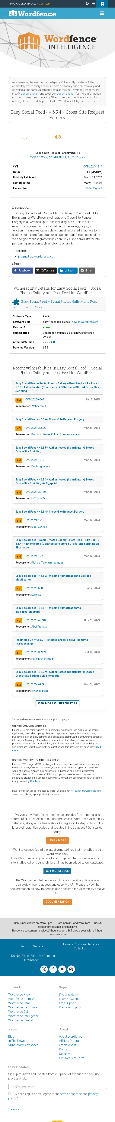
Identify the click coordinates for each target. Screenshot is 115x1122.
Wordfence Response (22, 1007)
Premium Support (70, 1007)
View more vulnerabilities (57, 703)
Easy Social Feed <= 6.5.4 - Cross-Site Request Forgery (49, 511)
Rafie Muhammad (42, 658)
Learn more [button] (57, 840)
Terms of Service (32, 946)
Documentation (69, 994)
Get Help (44, 3)
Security (64, 1054)
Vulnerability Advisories (23, 1045)
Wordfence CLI (18, 1011)
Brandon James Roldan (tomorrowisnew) (56, 434)
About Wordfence (70, 1036)
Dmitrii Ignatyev (40, 466)
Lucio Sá (36, 594)
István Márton (39, 690)
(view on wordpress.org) (85, 321)
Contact (64, 1049)
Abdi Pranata (39, 626)
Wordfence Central (20, 1020)
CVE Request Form (71, 1058)
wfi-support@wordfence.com (86, 790)
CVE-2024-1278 (34, 556)
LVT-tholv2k (38, 498)
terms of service (71, 1094)
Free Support (67, 1003)
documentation (30, 93)
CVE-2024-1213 (34, 520)
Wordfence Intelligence (23, 1016)
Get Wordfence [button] (57, 871)
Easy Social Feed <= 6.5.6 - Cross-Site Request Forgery (49, 419)
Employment (67, 1045)
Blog (11, 1036)
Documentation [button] (57, 901)
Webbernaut (38, 406)
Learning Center (69, 999)
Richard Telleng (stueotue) (47, 562)
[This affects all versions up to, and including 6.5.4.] (54, 342)
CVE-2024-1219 (34, 459)
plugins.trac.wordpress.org (35, 256)
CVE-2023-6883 (34, 588)
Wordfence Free (19, 994)
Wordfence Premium (22, 999)
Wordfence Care (19, 1003)
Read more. (36, 781)
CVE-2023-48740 (35, 620)
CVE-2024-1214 (92, 166)
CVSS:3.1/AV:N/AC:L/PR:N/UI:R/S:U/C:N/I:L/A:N (57, 157)
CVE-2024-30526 (35, 427)
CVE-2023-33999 (35, 652)
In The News (16, 1041)
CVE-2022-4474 (34, 684)
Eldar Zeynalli (94, 188)
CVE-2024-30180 (35, 491)
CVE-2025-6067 (34, 399)
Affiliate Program (70, 1041)
